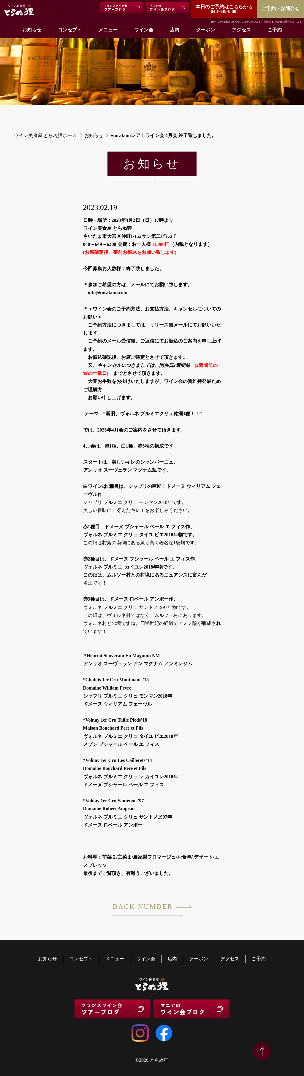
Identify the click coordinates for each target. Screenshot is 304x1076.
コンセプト (70, 29)
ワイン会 (143, 29)
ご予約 (274, 29)
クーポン (205, 29)
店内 (174, 29)
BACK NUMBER (147, 909)
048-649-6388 (224, 9)
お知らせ (31, 29)
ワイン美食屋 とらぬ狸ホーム (45, 135)
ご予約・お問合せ (281, 8)
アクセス (241, 29)
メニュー (108, 29)
